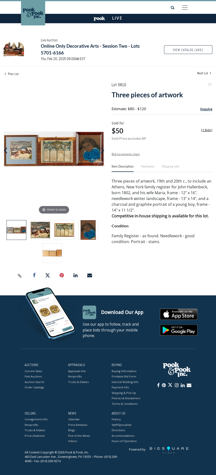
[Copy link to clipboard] (19, 275)
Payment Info (120, 387)
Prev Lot (12, 74)
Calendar (74, 419)
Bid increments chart (126, 154)
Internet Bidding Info (125, 382)
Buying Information (124, 371)
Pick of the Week (79, 435)
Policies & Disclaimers (126, 398)
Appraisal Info (77, 371)
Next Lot (204, 73)
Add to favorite (209, 85)
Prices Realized (34, 435)
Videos (72, 441)
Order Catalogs (34, 387)
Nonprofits (75, 376)
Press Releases (77, 425)
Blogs (71, 430)
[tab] (123, 168)
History (116, 419)
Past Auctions (33, 376)
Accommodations (123, 435)
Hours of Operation (124, 441)
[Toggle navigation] (184, 7)
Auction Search (34, 382)
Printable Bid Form (124, 376)
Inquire (206, 109)
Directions (118, 430)
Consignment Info (36, 419)
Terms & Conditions (124, 404)
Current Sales (33, 371)
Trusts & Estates (78, 382)
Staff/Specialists (121, 425)
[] (206, 130)
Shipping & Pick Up (124, 393)
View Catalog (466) (188, 50)
